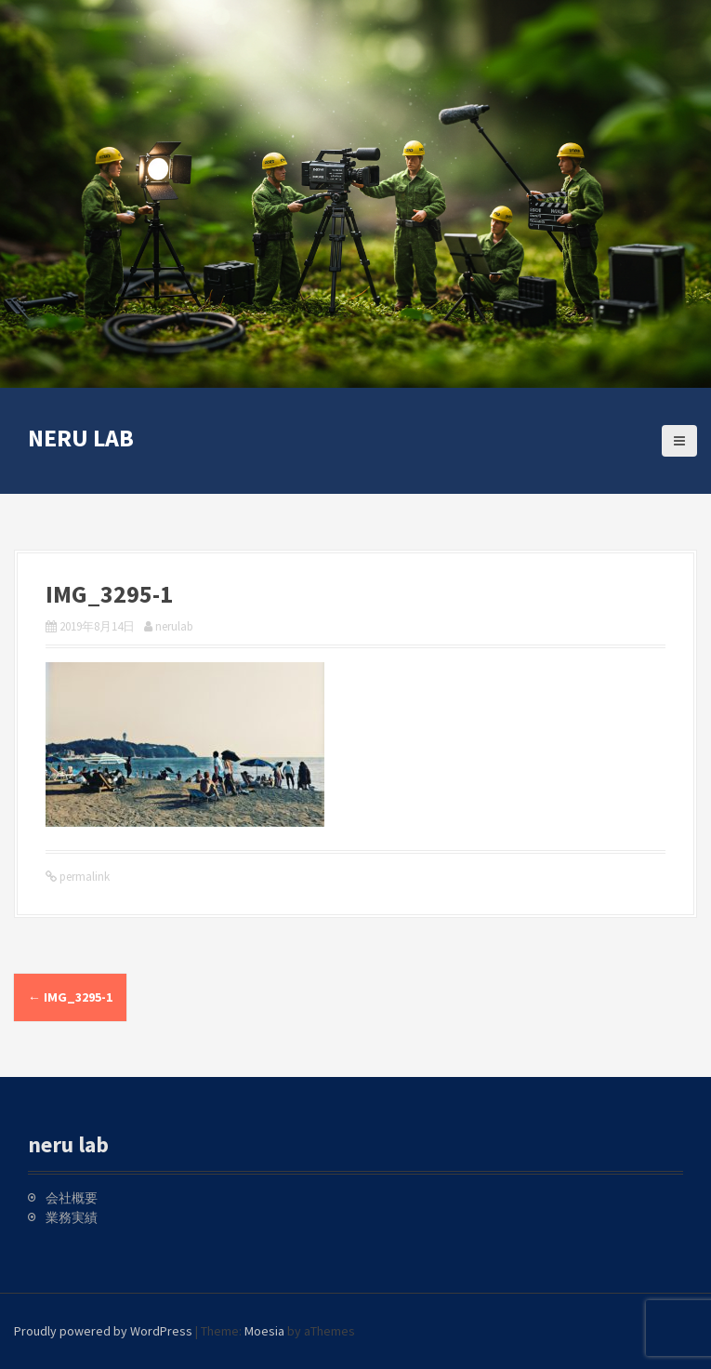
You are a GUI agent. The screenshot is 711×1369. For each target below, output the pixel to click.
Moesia (264, 1330)
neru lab (81, 437)
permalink (83, 876)
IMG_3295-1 (70, 997)
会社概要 (72, 1198)
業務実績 (72, 1217)
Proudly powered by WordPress (103, 1330)
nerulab (174, 626)
